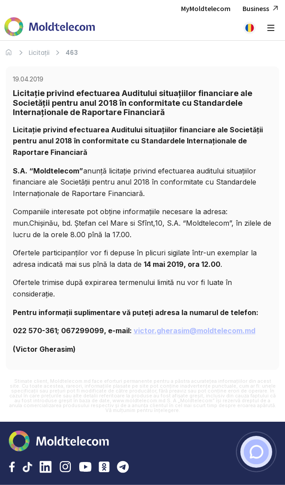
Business (262, 8)
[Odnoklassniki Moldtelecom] (104, 468)
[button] (249, 28)
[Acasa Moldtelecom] (49, 27)
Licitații (39, 52)
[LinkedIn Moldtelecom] (45, 468)
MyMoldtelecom (206, 8)
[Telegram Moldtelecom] (123, 468)
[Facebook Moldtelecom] (12, 468)
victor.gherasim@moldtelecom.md (194, 330)
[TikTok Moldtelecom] (27, 468)
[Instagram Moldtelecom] (65, 468)
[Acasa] (8, 52)
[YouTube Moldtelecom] (85, 468)
